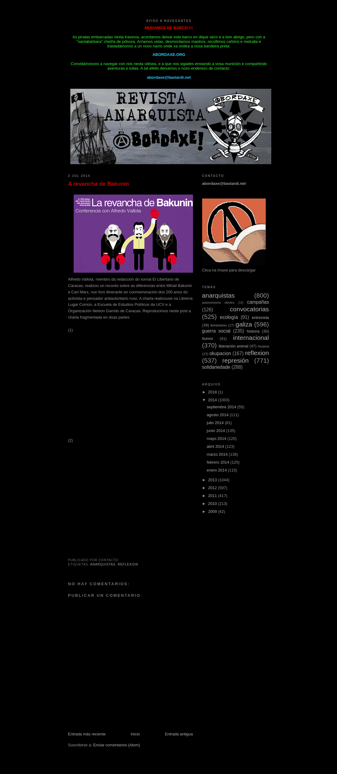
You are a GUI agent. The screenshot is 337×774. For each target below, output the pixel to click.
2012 (213, 487)
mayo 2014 (217, 438)
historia (253, 331)
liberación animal (233, 346)
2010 (213, 503)
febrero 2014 (218, 462)
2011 (213, 495)
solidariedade (216, 367)
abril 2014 (216, 446)
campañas (258, 302)
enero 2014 (217, 470)
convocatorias (249, 309)
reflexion (128, 564)
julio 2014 (216, 422)
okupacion (220, 353)
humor (207, 338)
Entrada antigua (179, 734)
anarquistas (102, 564)
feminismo (218, 325)
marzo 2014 (218, 454)
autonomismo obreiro (218, 302)
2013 (213, 480)
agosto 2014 (218, 415)
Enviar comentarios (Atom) (116, 745)
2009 (213, 511)
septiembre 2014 (222, 407)
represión (235, 360)
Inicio (135, 734)
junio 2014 (216, 430)
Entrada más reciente (87, 734)
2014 (213, 400)
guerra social (216, 330)
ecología (229, 317)
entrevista (260, 317)
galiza (244, 324)
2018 (213, 392)
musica (263, 346)
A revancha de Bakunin (98, 184)
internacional (251, 337)
